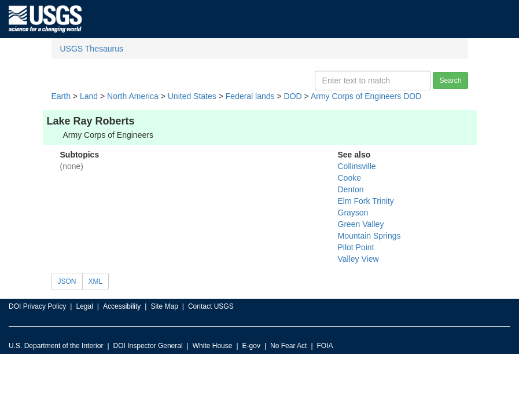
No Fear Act (288, 346)
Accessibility (122, 306)
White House (213, 346)
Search (450, 80)
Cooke (349, 177)
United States (192, 96)
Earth (61, 96)
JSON (67, 281)
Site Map (164, 306)
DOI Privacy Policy (37, 306)
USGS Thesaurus (91, 48)
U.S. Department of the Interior (56, 346)
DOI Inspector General (148, 346)
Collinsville (357, 166)
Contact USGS (211, 306)
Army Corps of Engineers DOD (366, 96)
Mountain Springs (369, 235)
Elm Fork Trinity (366, 201)
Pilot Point (356, 247)
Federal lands (250, 96)
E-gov (251, 346)
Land (89, 96)
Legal (84, 306)
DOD (293, 96)
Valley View (358, 259)
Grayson (353, 212)
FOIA (325, 346)
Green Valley (361, 224)
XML (96, 281)
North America (133, 96)
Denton (351, 189)
